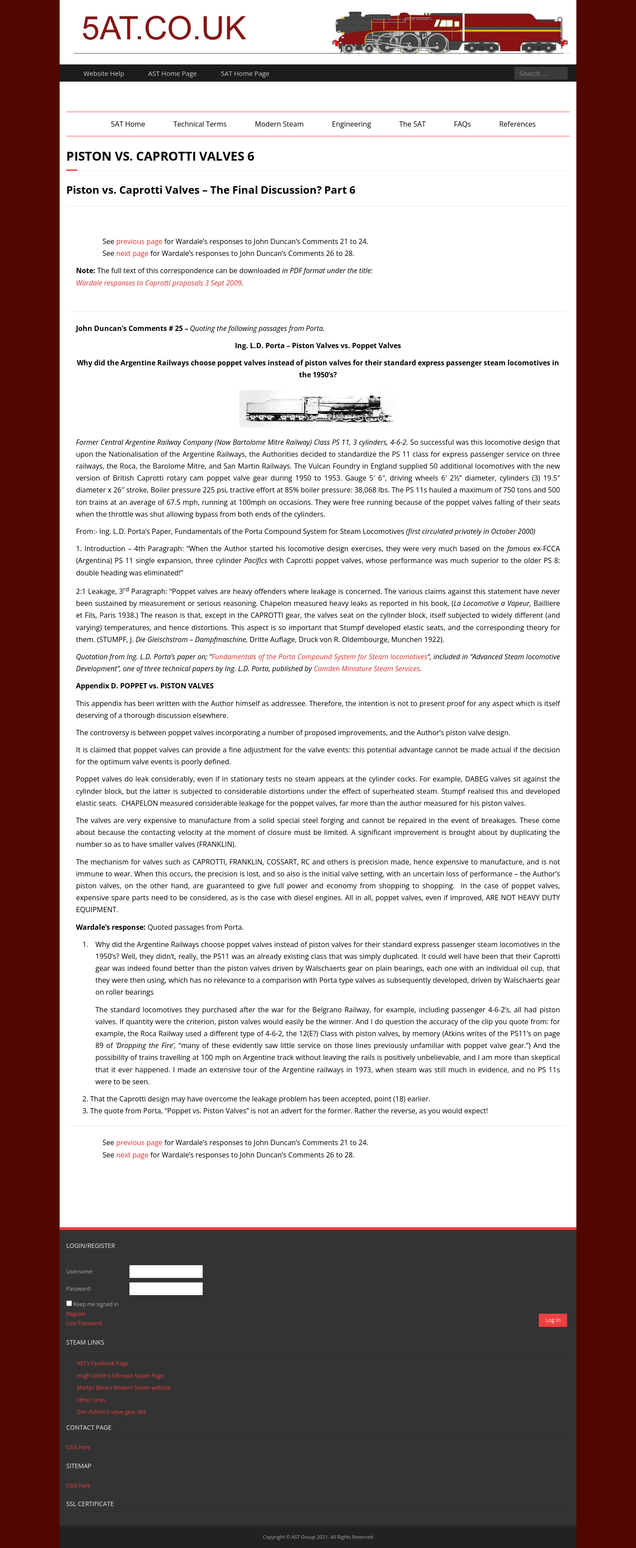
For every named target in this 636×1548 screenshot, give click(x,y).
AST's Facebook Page (102, 1363)
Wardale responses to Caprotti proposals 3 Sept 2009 (159, 283)
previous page (139, 241)
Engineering (351, 124)
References (517, 124)
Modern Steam (279, 124)
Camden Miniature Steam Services (367, 668)
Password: (78, 1289)
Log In (552, 1320)
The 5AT (412, 124)
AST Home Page (172, 73)
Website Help (104, 73)
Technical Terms (200, 124)
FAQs (462, 124)
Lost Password (84, 1323)
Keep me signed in (95, 1304)
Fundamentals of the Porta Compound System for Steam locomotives (319, 656)
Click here (78, 1447)
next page (132, 253)
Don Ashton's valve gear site (111, 1412)
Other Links (91, 1400)
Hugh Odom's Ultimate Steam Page (120, 1375)
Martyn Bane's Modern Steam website (123, 1387)
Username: (79, 1271)
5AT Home (128, 124)
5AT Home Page (245, 73)
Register (76, 1314)
